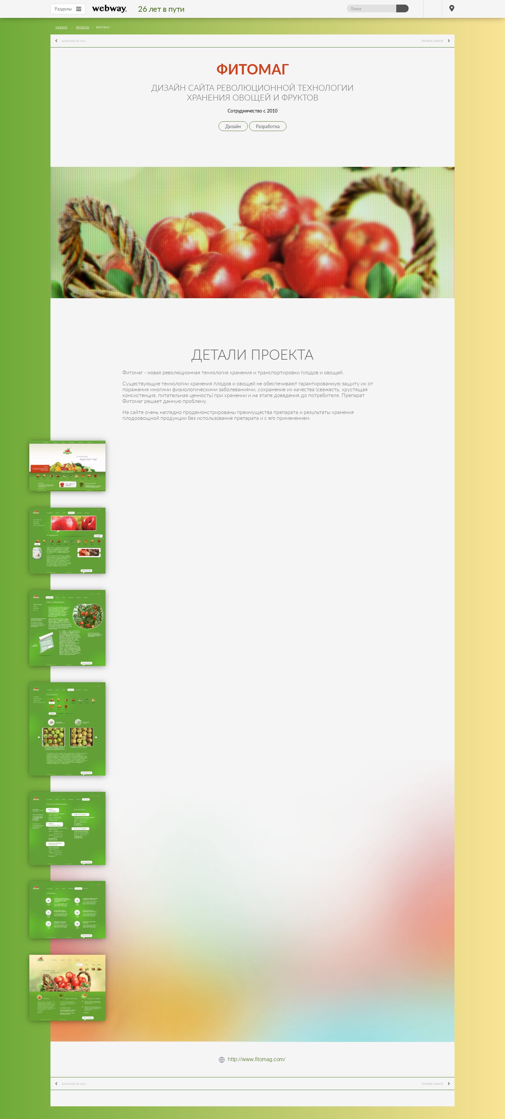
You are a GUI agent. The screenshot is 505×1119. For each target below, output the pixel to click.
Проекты (82, 27)
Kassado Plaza (68, 41)
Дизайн (233, 126)
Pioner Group (438, 41)
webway (109, 9)
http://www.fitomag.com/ (256, 1059)
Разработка (268, 126)
